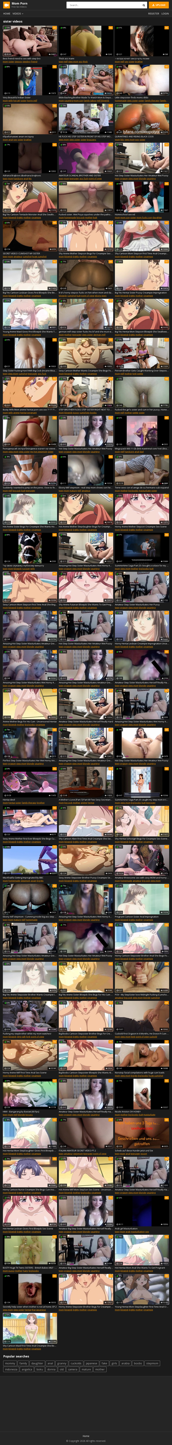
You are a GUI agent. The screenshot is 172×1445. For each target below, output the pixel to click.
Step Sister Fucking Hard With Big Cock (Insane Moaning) (30, 370)
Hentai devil (9, 799)
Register (153, 13)
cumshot (27, 256)
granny (61, 1363)
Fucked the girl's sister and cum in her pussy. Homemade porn (142, 409)
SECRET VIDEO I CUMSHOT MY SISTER (21, 253)
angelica (27, 1369)
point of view (95, 178)
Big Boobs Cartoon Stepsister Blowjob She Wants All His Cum (86, 1072)
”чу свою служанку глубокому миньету (23, 565)
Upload (158, 5)
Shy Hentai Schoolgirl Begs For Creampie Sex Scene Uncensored (142, 838)
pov (137, 139)
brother (41, 802)
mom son (78, 100)
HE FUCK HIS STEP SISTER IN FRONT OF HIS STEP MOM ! (86, 136)
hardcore (18, 178)
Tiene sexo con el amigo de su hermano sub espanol (142, 487)
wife (10, 100)
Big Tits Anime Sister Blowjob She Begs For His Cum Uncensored (86, 994)
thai (34, 1309)
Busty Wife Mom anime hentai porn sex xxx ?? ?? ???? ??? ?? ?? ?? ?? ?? (30, 409)
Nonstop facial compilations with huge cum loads (139, 1072)
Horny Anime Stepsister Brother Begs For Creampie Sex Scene (86, 1306)
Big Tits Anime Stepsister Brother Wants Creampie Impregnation (30, 994)
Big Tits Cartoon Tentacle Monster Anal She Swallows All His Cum (30, 214)
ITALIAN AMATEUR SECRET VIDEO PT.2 (77, 1150)
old (62, 1369)
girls (114, 1363)
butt (95, 217)
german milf (99, 334)
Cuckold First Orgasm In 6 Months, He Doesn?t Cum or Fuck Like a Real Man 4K (142, 1033)
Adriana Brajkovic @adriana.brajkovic (22, 175)
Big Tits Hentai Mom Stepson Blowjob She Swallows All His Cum (142, 331)
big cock (81, 217)
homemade (121, 100)
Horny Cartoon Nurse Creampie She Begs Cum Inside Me (30, 1189)
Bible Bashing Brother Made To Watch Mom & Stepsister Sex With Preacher (86, 97)
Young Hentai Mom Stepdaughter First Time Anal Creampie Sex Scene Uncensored (142, 1306)
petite (140, 373)
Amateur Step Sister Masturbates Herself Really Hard (86, 721)
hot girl (16, 100)
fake (104, 1363)
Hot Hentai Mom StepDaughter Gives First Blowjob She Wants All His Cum (30, 1150)
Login (165, 13)
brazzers (91, 139)
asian (33, 880)
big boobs (133, 490)
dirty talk (21, 1036)
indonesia (11, 1369)
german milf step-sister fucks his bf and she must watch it (86, 331)
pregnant (32, 412)
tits (30, 178)
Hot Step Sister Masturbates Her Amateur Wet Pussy (141, 175)
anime (16, 412)
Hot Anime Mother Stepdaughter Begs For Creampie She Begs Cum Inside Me (86, 526)
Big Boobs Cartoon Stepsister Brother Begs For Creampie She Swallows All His (86, 1033)
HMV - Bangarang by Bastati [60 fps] (21, 1111)
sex (126, 61)
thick (85, 61)
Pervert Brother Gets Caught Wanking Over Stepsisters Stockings (142, 370)
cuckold (153, 1036)
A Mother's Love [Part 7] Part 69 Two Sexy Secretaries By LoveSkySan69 (86, 799)
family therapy (152, 100)
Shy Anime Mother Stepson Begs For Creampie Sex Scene (86, 253)
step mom (73, 61)
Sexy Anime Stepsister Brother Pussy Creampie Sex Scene (86, 877)
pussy (76, 412)
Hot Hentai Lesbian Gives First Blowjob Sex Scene (28, 1228)
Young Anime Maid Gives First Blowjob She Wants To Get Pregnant (30, 331)
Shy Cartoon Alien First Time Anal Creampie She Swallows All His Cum (86, 838)
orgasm (124, 178)
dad (142, 451)
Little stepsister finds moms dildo (131, 97)
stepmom (25, 880)
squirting (68, 100)
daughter (157, 217)
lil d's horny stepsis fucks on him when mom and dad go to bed (86, 292)
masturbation (138, 1231)
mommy (10, 1363)
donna (51, 1369)
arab (128, 1231)
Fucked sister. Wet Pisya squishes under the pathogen (86, 214)
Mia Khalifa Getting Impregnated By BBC (23, 877)
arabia (125, 1363)
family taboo (90, 100)
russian (26, 568)
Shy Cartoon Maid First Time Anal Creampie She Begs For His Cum (30, 1345)
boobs (93, 412)
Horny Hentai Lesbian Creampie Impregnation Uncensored (142, 643)
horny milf (32, 100)
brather (139, 61)
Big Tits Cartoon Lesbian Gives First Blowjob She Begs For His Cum (30, 292)
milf (66, 61)
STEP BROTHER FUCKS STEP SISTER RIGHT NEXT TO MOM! (86, 409)
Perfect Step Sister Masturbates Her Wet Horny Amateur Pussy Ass (30, 760)
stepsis (18, 61)
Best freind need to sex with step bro (21, 58)
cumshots (85, 412)
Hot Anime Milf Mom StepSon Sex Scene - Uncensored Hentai (86, 1189)
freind (34, 61)
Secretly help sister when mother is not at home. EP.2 (30, 1306)
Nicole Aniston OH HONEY (128, 1111)
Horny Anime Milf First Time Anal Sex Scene (25, 1072)
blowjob (12, 217)
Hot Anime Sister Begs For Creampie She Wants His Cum (30, 526)
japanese (41, 1309)
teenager (74, 178)
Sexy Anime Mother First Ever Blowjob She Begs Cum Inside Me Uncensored (30, 838)
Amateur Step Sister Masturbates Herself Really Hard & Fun (142, 682)
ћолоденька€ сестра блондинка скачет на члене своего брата (30, 448)
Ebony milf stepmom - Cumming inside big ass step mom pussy (30, 916)
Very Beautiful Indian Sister (17, 97)
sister (11, 61)
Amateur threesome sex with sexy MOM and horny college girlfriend (142, 877)
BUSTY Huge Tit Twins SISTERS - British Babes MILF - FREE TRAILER (30, 1267)
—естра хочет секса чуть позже (132, 58)
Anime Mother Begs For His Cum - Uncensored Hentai (30, 721)
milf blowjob (103, 100)
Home (6, 13)
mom (5, 61)
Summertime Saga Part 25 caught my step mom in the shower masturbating (142, 799)
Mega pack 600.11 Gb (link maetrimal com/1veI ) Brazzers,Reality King (142, 448)
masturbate (145, 490)
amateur (18, 256)
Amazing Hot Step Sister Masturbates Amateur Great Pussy (30, 643)
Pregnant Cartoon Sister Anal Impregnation (137, 916)
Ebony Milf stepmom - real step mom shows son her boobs (86, 487)
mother (27, 217)
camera (72, 1369)
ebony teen (100, 295)
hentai (23, 412)
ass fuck (83, 178)
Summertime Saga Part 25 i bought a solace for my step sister (142, 565)
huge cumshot (39, 256)
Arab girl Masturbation (126, 1228)
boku (39, 1369)
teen (61, 61)
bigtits (20, 217)
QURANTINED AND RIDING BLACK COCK (134, 136)
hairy (25, 1270)
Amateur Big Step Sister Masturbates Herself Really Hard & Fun (86, 1228)
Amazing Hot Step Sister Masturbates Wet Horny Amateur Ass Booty (86, 565)
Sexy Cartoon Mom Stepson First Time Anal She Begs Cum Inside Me (30, 604)
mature (73, 490)
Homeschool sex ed (125, 214)
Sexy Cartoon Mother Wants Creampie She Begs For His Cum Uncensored (86, 370)
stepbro (27, 61)
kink (135, 373)
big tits (40, 880)
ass (80, 61)
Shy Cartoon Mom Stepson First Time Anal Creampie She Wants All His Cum (142, 253)
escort (144, 1153)
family (23, 1363)
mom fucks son (144, 217)
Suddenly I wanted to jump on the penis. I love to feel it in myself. (30, 487)
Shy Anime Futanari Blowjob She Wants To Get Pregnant (86, 604)
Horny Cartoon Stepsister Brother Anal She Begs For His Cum (142, 955)
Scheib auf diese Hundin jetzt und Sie (134, 1150)
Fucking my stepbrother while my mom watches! (27, 1033)
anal (10, 139)
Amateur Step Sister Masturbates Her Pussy (137, 604)
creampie (36, 217)
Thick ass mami (66, 58)
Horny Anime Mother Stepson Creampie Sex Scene (141, 526)
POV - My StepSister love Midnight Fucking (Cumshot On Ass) (142, 994)
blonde (142, 178)
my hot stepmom (38, 451)
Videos (18, 13)
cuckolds (76, 1363)
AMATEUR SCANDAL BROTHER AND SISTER (80, 175)
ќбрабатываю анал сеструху (18, 136)
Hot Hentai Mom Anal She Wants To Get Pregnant (140, 1267)
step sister (132, 100)
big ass (29, 1114)
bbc (122, 139)
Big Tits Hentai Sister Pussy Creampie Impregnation (141, 292)
